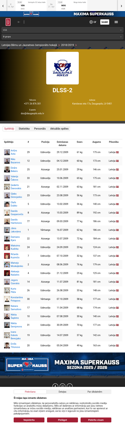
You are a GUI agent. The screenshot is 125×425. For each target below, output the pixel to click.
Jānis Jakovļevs (11, 230)
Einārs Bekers (11, 169)
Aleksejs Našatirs (11, 273)
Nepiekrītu (29, 420)
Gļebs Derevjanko (11, 195)
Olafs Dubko (10, 204)
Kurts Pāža (10, 290)
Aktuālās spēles (59, 128)
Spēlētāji (9, 128)
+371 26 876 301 (32, 103)
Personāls (40, 128)
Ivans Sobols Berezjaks (11, 335)
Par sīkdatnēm (95, 391)
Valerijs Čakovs (11, 178)
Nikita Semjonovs (11, 325)
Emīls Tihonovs (11, 345)
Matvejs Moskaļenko (11, 264)
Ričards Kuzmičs (11, 256)
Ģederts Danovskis (11, 187)
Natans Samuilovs (11, 308)
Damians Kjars (11, 239)
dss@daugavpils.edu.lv (32, 113)
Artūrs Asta (10, 152)
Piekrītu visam (96, 420)
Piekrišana (30, 391)
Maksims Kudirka (11, 247)
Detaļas (62, 391)
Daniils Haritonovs (11, 221)
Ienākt (105, 22)
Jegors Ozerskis (11, 282)
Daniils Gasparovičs (11, 213)
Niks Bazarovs (11, 161)
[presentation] (121, 5)
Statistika (24, 128)
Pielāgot (62, 420)
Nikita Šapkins (11, 316)
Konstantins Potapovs (11, 299)
